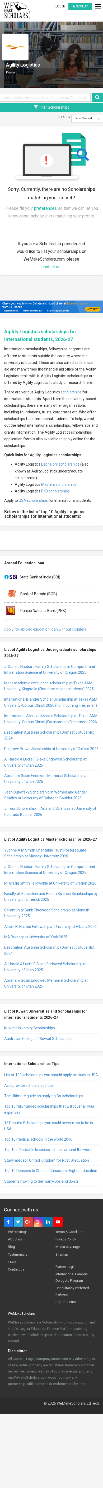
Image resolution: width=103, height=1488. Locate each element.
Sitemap (61, 1254)
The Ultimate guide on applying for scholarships (43, 1096)
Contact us (16, 1269)
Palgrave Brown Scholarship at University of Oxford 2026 (51, 749)
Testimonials (17, 1254)
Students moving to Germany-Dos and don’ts (41, 1181)
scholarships (71, 392)
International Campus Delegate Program (71, 1277)
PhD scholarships (55, 491)
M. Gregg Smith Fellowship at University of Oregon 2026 (50, 883)
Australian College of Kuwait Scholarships (38, 1039)
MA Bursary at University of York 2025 (35, 937)
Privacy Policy (65, 1239)
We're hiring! (17, 1232)
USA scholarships (33, 500)
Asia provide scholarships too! (29, 1085)
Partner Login (65, 1267)
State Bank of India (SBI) (32, 577)
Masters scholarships (59, 484)
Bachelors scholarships (60, 464)
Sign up (80, 6)
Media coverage (67, 1247)
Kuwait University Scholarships (29, 1028)
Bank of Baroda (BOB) (30, 594)
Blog (11, 1247)
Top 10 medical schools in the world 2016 (38, 1139)
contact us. (51, 266)
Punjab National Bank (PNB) (35, 611)
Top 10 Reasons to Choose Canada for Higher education (50, 1171)
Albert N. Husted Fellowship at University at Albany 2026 (50, 926)
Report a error (65, 1302)
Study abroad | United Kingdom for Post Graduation (46, 1160)
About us (15, 1239)
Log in (60, 6)
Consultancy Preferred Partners (72, 1291)
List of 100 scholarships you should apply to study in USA (51, 1075)
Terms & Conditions (70, 1232)
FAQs (12, 1262)
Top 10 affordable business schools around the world (48, 1150)
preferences (45, 208)
